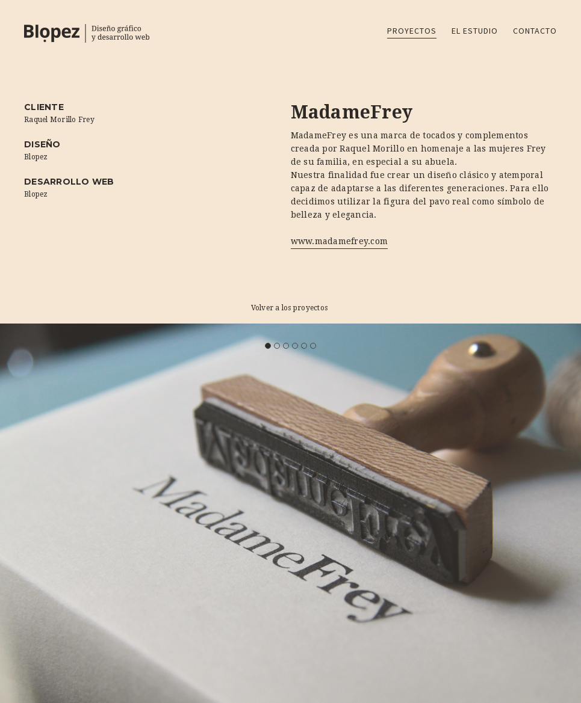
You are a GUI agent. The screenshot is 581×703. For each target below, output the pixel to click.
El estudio (475, 30)
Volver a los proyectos (289, 308)
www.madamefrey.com (339, 241)
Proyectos (412, 30)
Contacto (535, 30)
